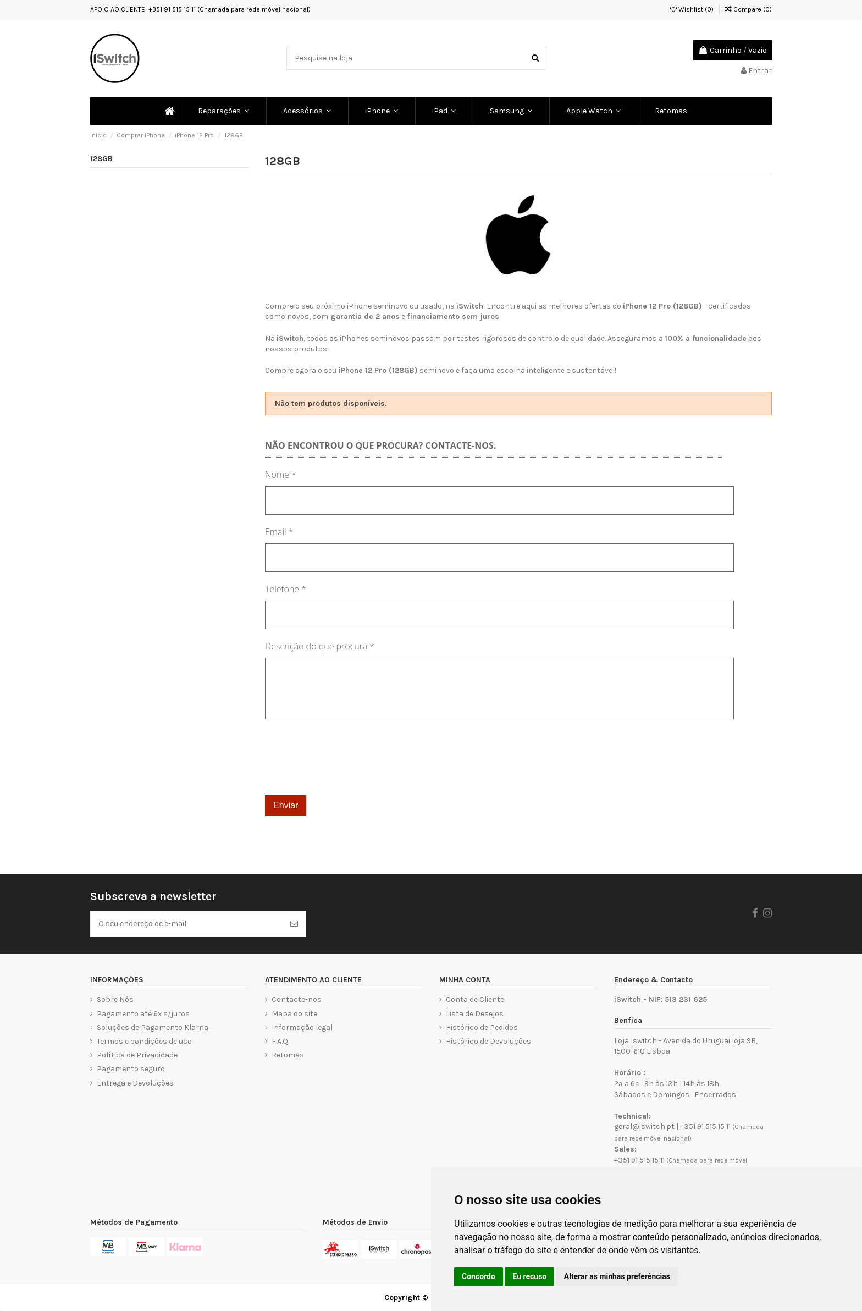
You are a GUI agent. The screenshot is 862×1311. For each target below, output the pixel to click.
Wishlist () (692, 9)
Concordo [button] (478, 1276)
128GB (101, 159)
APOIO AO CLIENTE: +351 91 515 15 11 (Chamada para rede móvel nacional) (200, 9)
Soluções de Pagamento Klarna (152, 1027)
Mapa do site (294, 1013)
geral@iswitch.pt (644, 1126)
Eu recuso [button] (529, 1276)
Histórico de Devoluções (488, 1041)
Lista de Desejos (475, 1013)
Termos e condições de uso (144, 1041)
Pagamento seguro (131, 1068)
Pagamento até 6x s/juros (143, 1013)
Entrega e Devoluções (135, 1083)
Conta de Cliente (475, 999)
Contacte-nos (297, 999)
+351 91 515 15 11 (705, 1126)
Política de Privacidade (137, 1055)
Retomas (288, 1055)
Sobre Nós (115, 999)
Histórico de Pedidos (482, 1027)
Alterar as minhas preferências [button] (617, 1276)
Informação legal (302, 1027)
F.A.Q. (280, 1041)
